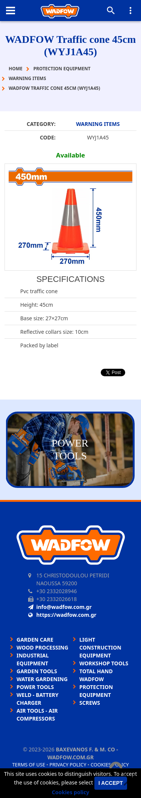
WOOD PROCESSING (42, 647)
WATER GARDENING (42, 679)
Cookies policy (70, 792)
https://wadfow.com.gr (62, 614)
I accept (111, 783)
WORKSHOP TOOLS (103, 663)
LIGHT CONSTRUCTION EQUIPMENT (100, 647)
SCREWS (89, 702)
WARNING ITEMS (98, 123)
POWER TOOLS (35, 686)
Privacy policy (68, 764)
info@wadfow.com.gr (60, 606)
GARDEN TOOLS (37, 671)
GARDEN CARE (35, 639)
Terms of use (28, 764)
